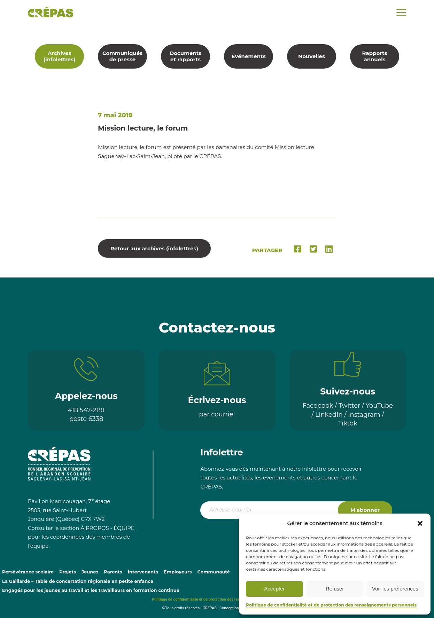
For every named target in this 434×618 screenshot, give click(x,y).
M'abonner (365, 510)
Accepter (274, 589)
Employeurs (178, 571)
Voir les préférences (395, 589)
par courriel (217, 414)
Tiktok (347, 423)
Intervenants (143, 571)
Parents (113, 571)
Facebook (317, 405)
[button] (420, 523)
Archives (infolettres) (60, 56)
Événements (248, 56)
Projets (67, 571)
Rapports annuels (374, 56)
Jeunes (90, 571)
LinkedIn (329, 414)
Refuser (335, 589)
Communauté (213, 571)
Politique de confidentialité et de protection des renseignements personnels (331, 605)
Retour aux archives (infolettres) (154, 248)
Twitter (349, 405)
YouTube (379, 405)
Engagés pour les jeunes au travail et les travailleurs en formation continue (90, 590)
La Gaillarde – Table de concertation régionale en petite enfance (77, 581)
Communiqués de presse (122, 56)
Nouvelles (311, 56)
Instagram (364, 414)
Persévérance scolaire (28, 571)
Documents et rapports (186, 56)
